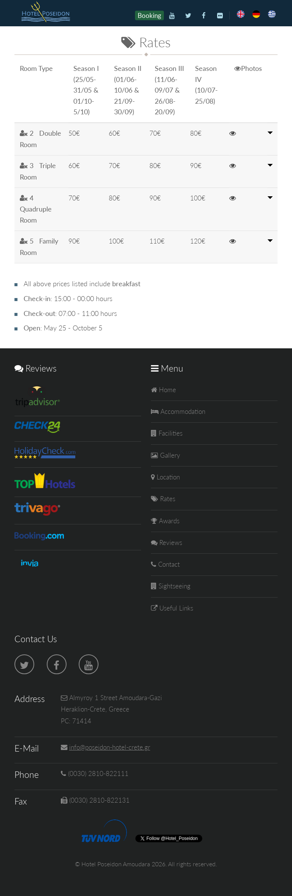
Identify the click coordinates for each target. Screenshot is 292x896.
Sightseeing (173, 586)
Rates (166, 499)
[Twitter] (188, 15)
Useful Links (175, 608)
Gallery (169, 455)
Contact (168, 564)
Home (166, 390)
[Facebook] (204, 15)
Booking (149, 15)
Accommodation (182, 411)
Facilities (169, 433)
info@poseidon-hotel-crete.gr (109, 747)
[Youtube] (172, 15)
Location (167, 477)
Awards (168, 521)
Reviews (169, 543)
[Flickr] (220, 15)
